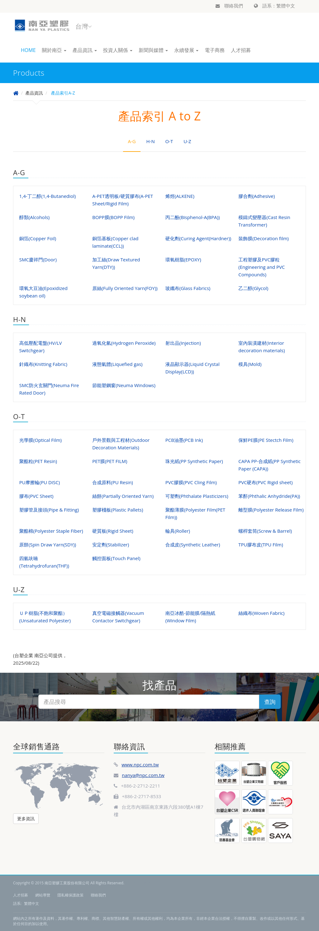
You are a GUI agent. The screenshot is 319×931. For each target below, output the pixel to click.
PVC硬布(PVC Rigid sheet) (265, 482)
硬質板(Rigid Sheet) (112, 531)
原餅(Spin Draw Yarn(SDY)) (47, 544)
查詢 (269, 701)
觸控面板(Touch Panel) (116, 558)
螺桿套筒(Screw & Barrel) (265, 531)
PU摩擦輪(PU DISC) (39, 482)
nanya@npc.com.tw (143, 775)
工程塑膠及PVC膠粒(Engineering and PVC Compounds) (261, 267)
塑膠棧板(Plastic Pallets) (117, 510)
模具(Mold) (249, 364)
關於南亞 (54, 50)
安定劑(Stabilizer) (110, 544)
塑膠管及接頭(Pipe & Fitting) (49, 510)
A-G (132, 141)
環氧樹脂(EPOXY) (183, 259)
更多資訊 (26, 818)
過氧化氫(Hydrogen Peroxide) (123, 343)
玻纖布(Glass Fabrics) (188, 288)
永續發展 (186, 50)
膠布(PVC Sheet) (36, 496)
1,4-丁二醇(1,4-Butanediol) (47, 196)
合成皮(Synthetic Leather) (192, 544)
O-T (169, 141)
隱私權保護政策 (70, 895)
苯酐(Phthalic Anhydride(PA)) (269, 496)
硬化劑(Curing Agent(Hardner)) (198, 238)
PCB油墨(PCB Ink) (184, 440)
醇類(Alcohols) (34, 217)
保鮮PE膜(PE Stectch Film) (265, 440)
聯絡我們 (229, 5)
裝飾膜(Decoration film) (263, 238)
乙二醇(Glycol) (253, 288)
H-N (150, 141)
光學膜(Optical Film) (40, 440)
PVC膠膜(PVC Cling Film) (191, 482)
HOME (28, 50)
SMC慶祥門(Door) (38, 259)
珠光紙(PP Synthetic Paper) (194, 461)
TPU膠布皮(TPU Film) (260, 544)
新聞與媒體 (153, 50)
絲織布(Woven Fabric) (261, 613)
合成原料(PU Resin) (112, 482)
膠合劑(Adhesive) (256, 196)
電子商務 (215, 50)
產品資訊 (85, 50)
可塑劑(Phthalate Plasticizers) (196, 496)
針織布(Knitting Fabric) (43, 364)
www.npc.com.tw (140, 764)
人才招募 (241, 50)
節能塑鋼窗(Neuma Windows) (123, 385)
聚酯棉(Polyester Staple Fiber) (51, 531)
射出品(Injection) (183, 343)
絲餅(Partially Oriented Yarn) (123, 496)
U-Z (187, 141)
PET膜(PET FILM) (109, 461)
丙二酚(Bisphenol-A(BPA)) (192, 217)
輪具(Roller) (177, 531)
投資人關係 (117, 50)
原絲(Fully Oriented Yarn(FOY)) (125, 288)
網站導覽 (42, 895)
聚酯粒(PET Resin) (38, 461)
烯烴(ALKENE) (179, 196)
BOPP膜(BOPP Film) (113, 217)
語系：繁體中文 (274, 5)
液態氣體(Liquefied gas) (117, 364)
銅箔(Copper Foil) (37, 238)
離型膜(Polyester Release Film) (270, 510)
